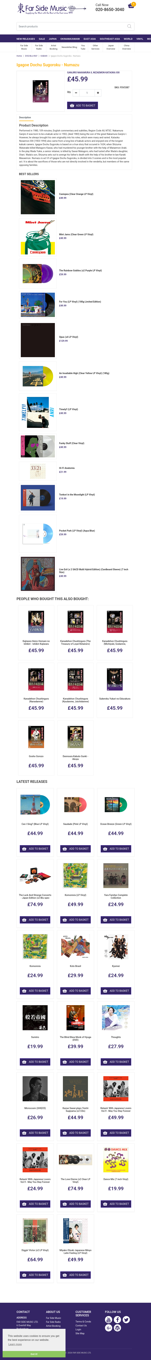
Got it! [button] (34, 1354)
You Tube (83, 47)
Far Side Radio (39, 47)
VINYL (139, 39)
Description (25, 117)
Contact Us (81, 1325)
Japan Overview (110, 47)
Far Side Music (24, 47)
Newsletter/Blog (69, 47)
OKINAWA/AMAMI (70, 39)
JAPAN (52, 39)
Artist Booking (53, 47)
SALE (42, 39)
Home (19, 56)
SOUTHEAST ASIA (110, 39)
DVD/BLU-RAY (31, 56)
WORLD (128, 39)
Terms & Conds (83, 1321)
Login (78, 1329)
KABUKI (44, 56)
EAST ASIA (90, 39)
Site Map (80, 1333)
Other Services (95, 47)
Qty (68, 92)
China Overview (126, 47)
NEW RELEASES (26, 39)
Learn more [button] (15, 1344)
